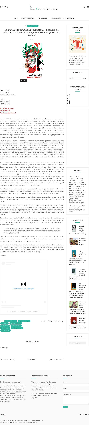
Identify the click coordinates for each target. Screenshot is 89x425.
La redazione (43, 18)
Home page (32, 359)
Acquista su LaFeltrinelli (8, 113)
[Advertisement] (77, 137)
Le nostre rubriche (27, 18)
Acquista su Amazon (7, 108)
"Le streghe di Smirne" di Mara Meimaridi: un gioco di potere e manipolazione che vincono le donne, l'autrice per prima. (77, 257)
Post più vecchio (56, 359)
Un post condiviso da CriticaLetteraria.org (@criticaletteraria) (23, 311)
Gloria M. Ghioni (24, 321)
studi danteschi (17, 328)
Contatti (70, 18)
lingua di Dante (16, 323)
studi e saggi (5, 330)
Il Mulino (4, 323)
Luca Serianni (16, 325)
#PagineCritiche (32, 26)
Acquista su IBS (5, 111)
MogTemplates (15, 421)
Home (16, 18)
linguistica (5, 325)
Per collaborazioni (57, 18)
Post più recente (7, 359)
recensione (5, 328)
